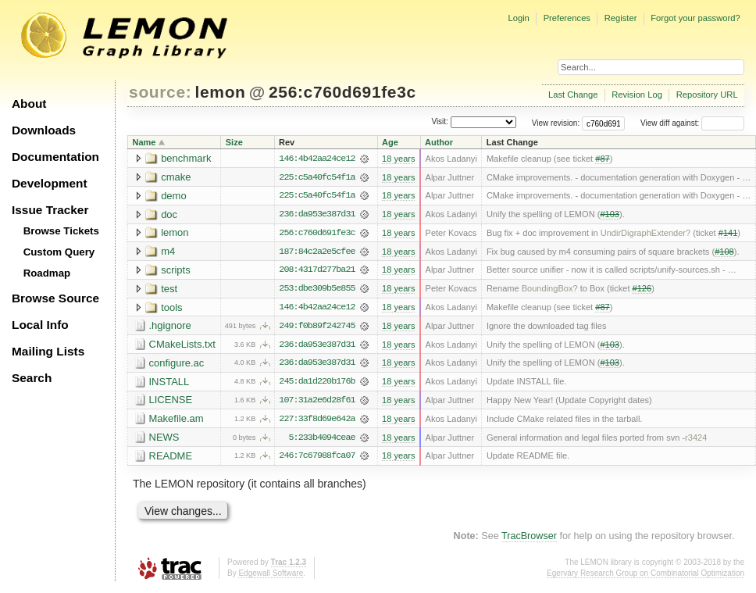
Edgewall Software (270, 576)
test (169, 289)
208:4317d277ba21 (317, 271)
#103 (609, 215)
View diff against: (692, 123)
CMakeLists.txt (182, 346)
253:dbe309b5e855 (317, 290)
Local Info (40, 324)
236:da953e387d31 (317, 215)
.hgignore (170, 327)
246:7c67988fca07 (317, 458)
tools (171, 308)
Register (620, 18)
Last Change (572, 94)
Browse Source (55, 298)
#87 (602, 158)
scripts (176, 271)
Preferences (567, 18)
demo (174, 196)
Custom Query (59, 252)
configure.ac (177, 364)
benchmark (186, 158)
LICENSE (171, 402)
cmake (176, 177)
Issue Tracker (50, 209)
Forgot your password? (695, 18)
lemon (220, 92)
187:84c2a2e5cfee (317, 252)
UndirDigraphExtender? (645, 233)
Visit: (439, 122)
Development (49, 183)
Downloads (44, 130)
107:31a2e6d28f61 (317, 402)
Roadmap (47, 273)
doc (169, 214)
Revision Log (637, 94)
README (171, 458)
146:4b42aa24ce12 (317, 158)
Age (390, 142)
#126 (642, 290)
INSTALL (169, 383)
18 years (398, 158)
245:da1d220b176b (317, 383)
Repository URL (707, 94)
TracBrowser (529, 539)
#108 (724, 252)
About (29, 103)
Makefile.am (176, 421)
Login (518, 18)
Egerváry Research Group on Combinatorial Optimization (645, 576)
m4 (168, 252)
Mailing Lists (48, 351)
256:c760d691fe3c (342, 92)
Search (32, 377)
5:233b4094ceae (322, 440)
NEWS (164, 439)
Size (234, 142)
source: (160, 92)
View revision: (556, 123)
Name (144, 142)
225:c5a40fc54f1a (317, 177)
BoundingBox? (550, 290)
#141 (728, 233)
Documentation (55, 156)
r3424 (696, 440)
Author (439, 142)
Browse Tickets (61, 231)
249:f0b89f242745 (317, 327)
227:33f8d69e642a (317, 421)
